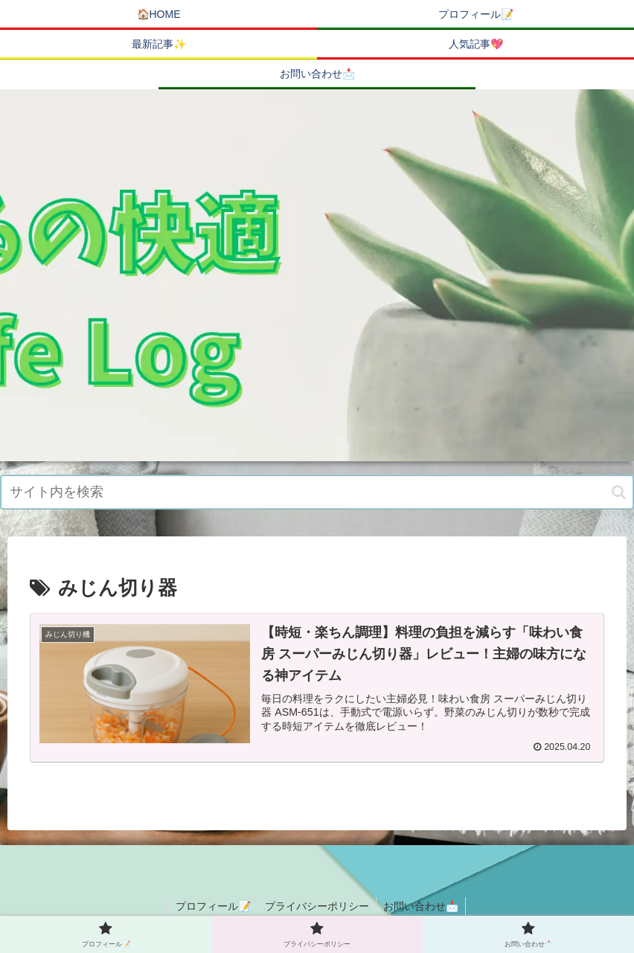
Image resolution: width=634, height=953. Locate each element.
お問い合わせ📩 (422, 907)
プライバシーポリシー (317, 907)
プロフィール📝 (211, 907)
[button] (619, 492)
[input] (317, 492)
